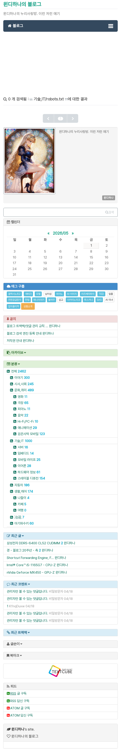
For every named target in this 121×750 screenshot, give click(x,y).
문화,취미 (24, 387)
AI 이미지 (72, 291)
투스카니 (88, 296)
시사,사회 (24, 381)
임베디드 (26, 450)
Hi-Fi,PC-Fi (28, 418)
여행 (22, 507)
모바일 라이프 (29, 457)
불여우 (51, 296)
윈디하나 (54, 323)
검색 (109, 209)
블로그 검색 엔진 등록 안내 (24, 330)
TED (101, 291)
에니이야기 (38, 296)
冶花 (19, 514)
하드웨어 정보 (29, 469)
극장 (23, 400)
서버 (23, 444)
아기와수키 (24, 520)
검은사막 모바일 (31, 431)
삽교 (61, 296)
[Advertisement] (60, 65)
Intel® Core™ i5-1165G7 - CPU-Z (31, 562)
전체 (18, 368)
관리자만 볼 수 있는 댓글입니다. (27, 588)
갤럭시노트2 (14, 291)
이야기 (22, 375)
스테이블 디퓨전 (31, 475)
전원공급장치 (14, 296)
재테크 (28, 291)
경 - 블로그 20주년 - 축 (22, 547)
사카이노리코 (73, 296)
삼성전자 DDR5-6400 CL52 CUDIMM (33, 540)
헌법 (27, 296)
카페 (22, 501)
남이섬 (48, 291)
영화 (22, 394)
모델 (38, 291)
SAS (99, 296)
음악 (23, 412)
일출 (111, 291)
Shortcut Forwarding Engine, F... (30, 555)
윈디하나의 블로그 (22, 4)
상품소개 (28, 303)
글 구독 (18, 691)
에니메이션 (27, 425)
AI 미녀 (109, 296)
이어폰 (24, 463)
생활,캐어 (23, 488)
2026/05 (60, 230)
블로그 (15, 25)
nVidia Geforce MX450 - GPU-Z (31, 569)
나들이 (23, 495)
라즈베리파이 (87, 291)
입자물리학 (13, 303)
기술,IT (23, 438)
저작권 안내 (14, 338)
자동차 (21, 482)
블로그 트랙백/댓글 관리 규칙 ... (27, 323)
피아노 (59, 291)
